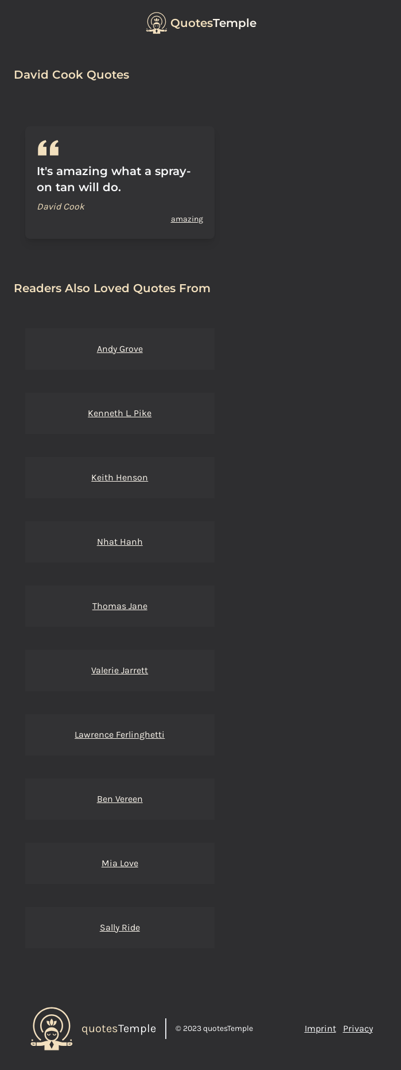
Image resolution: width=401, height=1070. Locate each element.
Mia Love (120, 863)
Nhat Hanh (120, 541)
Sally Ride (120, 927)
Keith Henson (119, 477)
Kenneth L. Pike (119, 413)
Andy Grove (120, 348)
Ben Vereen (120, 798)
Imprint (320, 1028)
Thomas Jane (119, 605)
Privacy (358, 1028)
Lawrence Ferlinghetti (120, 734)
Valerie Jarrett (119, 670)
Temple (213, 23)
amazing (187, 219)
